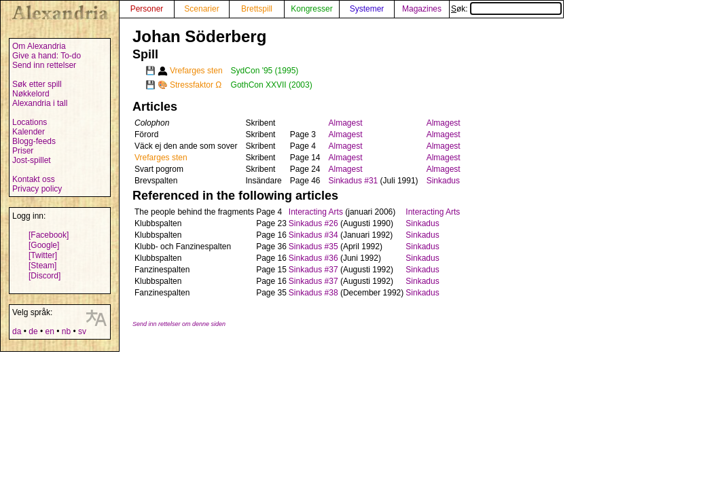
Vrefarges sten (196, 70)
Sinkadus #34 (313, 235)
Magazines (421, 9)
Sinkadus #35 (313, 246)
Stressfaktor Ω (195, 85)
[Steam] (42, 265)
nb (66, 331)
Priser (22, 151)
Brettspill (256, 9)
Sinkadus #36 (313, 258)
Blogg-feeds (34, 141)
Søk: (506, 9)
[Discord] (44, 275)
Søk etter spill (37, 84)
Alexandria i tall (39, 103)
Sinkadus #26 (313, 223)
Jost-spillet (31, 160)
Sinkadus (443, 180)
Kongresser (311, 9)
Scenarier (201, 9)
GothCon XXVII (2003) (271, 85)
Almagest (346, 123)
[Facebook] (49, 235)
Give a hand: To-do (46, 55)
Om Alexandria (39, 46)
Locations (29, 122)
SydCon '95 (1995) (265, 70)
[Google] (44, 245)
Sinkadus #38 (313, 292)
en (49, 331)
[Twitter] (43, 255)
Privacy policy (37, 189)
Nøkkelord (31, 93)
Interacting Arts (316, 212)
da (16, 331)
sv (82, 331)
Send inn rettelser (44, 65)
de (33, 331)
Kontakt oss (33, 179)
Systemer (367, 9)
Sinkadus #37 (313, 269)
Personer (147, 9)
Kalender (28, 132)
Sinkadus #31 (353, 180)
